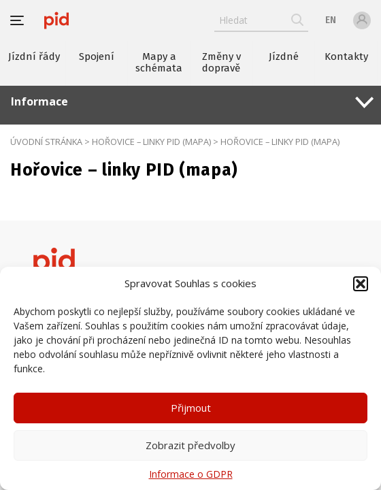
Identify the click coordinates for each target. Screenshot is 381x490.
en (330, 20)
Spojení (96, 56)
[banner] (56, 20)
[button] (360, 284)
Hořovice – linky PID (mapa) (151, 141)
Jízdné (284, 56)
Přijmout (191, 407)
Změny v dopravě (221, 62)
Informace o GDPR (191, 474)
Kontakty (346, 56)
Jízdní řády (34, 56)
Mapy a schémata (158, 62)
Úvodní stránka (46, 141)
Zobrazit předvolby (190, 445)
